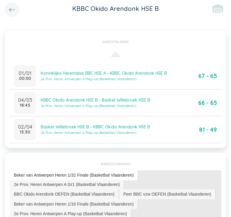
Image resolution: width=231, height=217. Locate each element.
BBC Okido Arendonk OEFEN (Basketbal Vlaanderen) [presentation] (64, 194)
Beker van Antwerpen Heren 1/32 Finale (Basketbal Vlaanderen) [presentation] (74, 175)
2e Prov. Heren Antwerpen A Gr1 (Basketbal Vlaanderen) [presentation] (67, 184)
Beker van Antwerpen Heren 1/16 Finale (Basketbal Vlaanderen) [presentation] (74, 204)
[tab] (74, 175)
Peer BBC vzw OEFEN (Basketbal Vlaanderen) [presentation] (167, 194)
